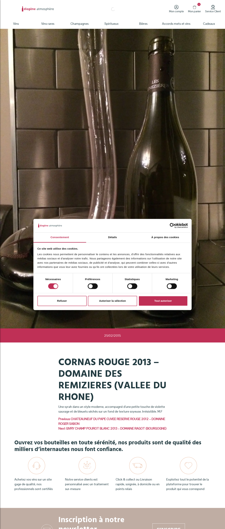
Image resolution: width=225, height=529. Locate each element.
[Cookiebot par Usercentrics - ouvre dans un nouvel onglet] (172, 225)
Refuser (62, 300)
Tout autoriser (163, 300)
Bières (143, 24)
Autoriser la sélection (112, 300)
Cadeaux (209, 24)
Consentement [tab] (59, 237)
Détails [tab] (112, 237)
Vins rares (47, 24)
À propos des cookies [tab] (165, 237)
